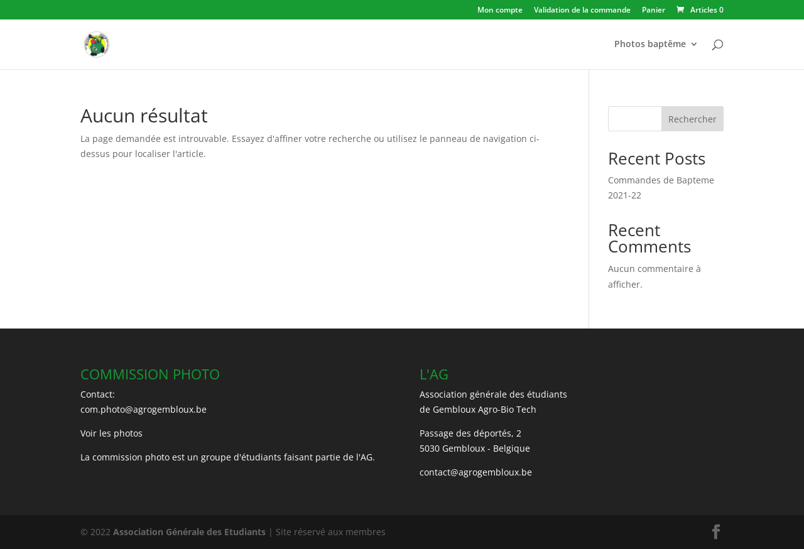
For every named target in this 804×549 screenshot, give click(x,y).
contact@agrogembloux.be (476, 472)
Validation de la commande (582, 10)
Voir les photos (111, 433)
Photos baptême (650, 45)
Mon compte (500, 10)
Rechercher (692, 119)
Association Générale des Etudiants (188, 532)
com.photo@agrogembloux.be (143, 409)
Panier (653, 10)
